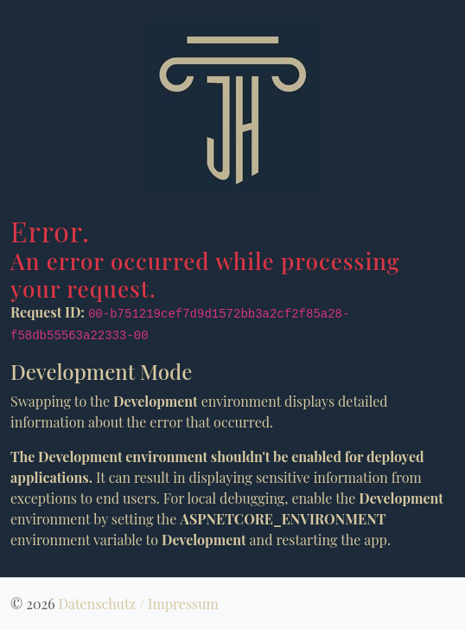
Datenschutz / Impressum (138, 604)
